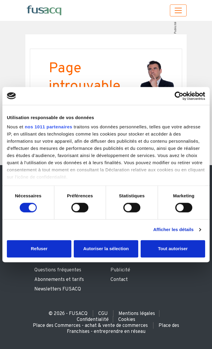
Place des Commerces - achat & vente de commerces (90, 326)
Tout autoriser (173, 248)
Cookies (126, 320)
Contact (119, 280)
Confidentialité (93, 320)
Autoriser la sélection (106, 248)
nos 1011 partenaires (48, 126)
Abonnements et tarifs (59, 280)
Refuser (39, 248)
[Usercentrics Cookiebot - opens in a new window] (179, 95)
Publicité (175, 28)
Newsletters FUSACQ (57, 289)
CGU (103, 314)
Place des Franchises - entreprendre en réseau (123, 329)
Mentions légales (137, 314)
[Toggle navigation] (178, 10)
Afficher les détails (173, 229)
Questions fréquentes (57, 270)
